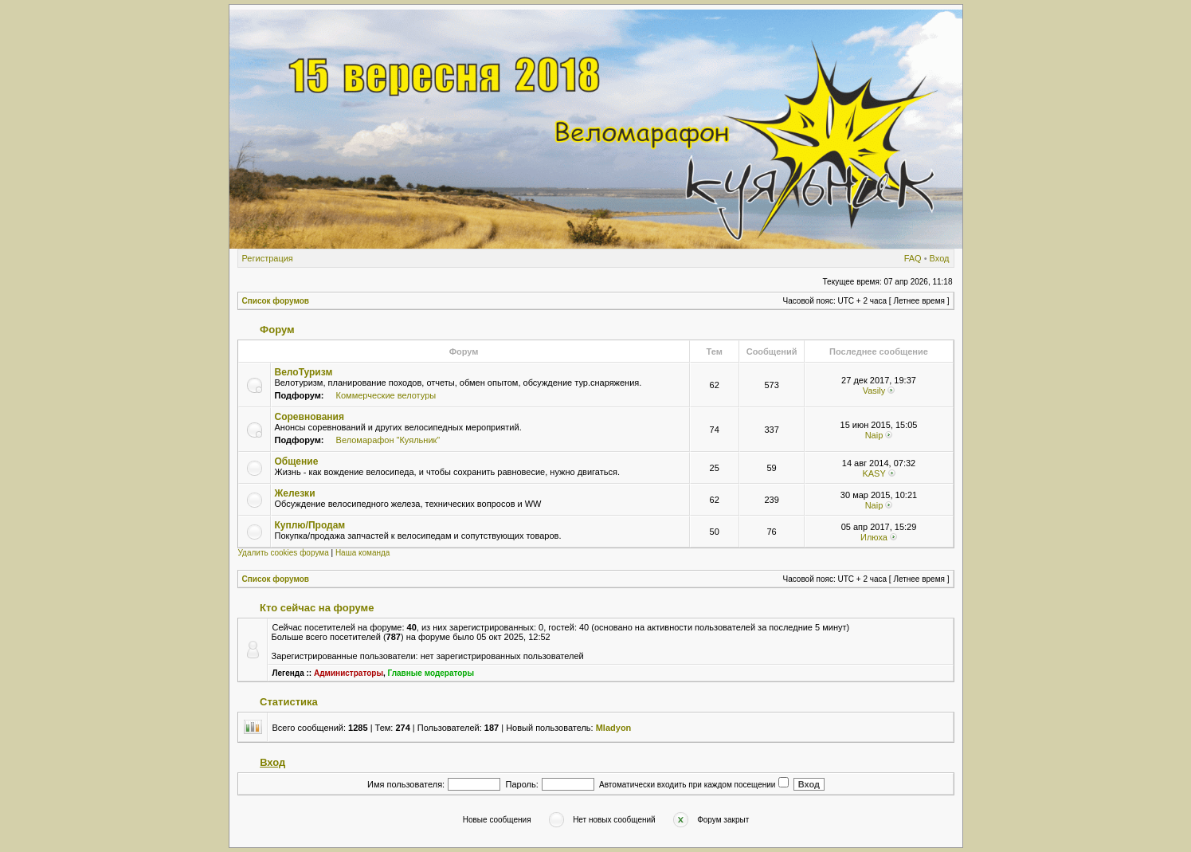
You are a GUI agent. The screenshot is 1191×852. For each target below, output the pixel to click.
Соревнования (309, 416)
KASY (873, 473)
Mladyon (614, 727)
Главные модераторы (431, 673)
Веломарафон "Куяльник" (388, 440)
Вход (940, 258)
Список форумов (276, 300)
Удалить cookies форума (283, 552)
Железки (295, 493)
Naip (874, 435)
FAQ (913, 258)
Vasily (874, 390)
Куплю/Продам (310, 525)
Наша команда (362, 552)
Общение (297, 461)
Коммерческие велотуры (386, 395)
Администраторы (348, 673)
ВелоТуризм (304, 372)
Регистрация (267, 258)
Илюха (873, 537)
